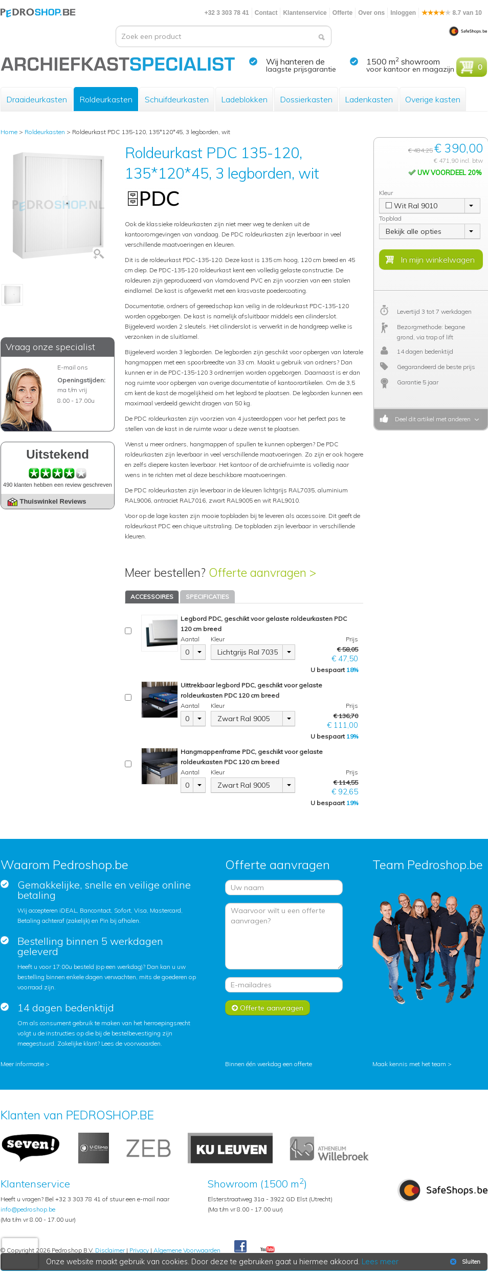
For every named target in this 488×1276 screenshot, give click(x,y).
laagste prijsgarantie (301, 69)
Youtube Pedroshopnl (267, 1249)
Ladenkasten (369, 99)
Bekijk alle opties (413, 231)
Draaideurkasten (36, 99)
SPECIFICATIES (207, 596)
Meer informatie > (25, 1064)
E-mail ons (72, 367)
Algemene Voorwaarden (186, 1250)
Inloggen (403, 12)
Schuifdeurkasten (177, 99)
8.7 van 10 (452, 12)
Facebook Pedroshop (240, 1246)
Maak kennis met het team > (412, 1064)
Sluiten (464, 1262)
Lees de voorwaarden (131, 1043)
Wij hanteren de (295, 61)
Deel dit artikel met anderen (431, 419)
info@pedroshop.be (28, 1209)
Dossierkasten (306, 99)
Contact (266, 12)
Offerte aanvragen (267, 1007)
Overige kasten (432, 99)
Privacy (139, 1250)
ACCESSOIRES (151, 596)
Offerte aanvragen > (262, 572)
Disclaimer (110, 1250)
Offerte (342, 12)
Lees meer (380, 1261)
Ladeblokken (244, 99)
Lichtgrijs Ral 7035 (247, 652)
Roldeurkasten (105, 99)
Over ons (371, 12)
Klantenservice (304, 12)
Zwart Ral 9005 (243, 718)
